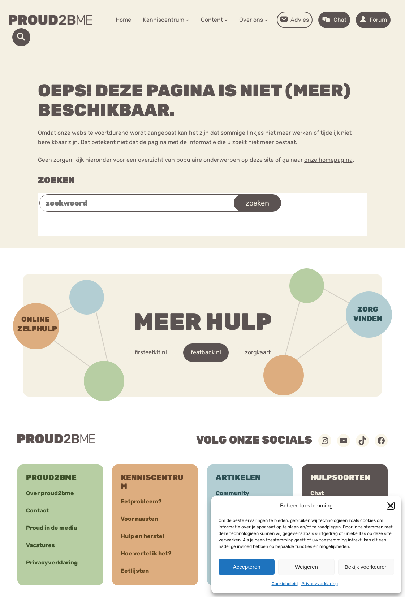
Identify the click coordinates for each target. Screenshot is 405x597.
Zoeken (56, 180)
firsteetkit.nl (151, 352)
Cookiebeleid (285, 583)
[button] (390, 505)
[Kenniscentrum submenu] (187, 20)
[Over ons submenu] (266, 20)
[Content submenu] (226, 20)
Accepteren (246, 567)
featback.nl (206, 352)
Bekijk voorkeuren (366, 567)
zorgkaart (258, 352)
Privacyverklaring (319, 583)
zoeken (257, 203)
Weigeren (306, 567)
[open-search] (21, 37)
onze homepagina (328, 159)
